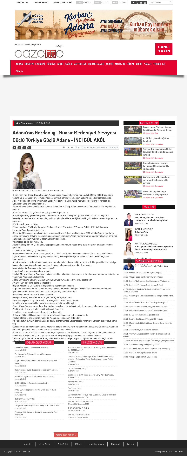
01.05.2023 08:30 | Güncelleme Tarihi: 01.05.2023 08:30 (97, 147)
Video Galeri (44, 444)
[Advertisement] (93, 95)
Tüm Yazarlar (27, 123)
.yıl (59, 46)
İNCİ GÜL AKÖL (43, 123)
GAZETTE (25, 451)
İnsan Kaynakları (96, 444)
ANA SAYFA (22, 2)
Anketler (28, 444)
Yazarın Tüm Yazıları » (65, 435)
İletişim (130, 444)
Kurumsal (115, 444)
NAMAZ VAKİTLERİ (62, 2)
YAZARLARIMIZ (40, 2)
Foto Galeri (63, 444)
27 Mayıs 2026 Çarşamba (28, 44)
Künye (78, 444)
